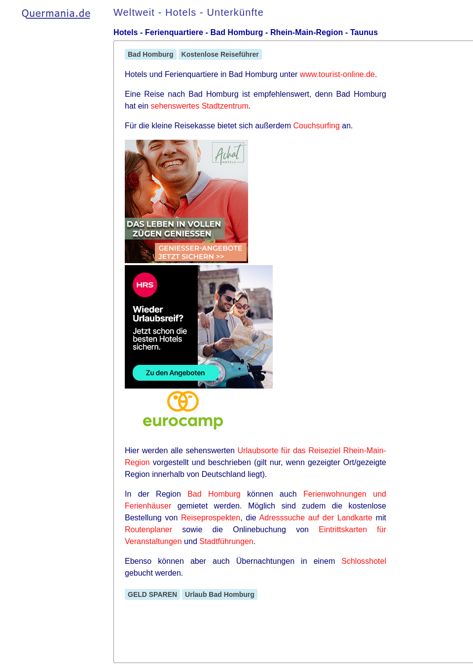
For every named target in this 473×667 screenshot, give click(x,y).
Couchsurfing (316, 125)
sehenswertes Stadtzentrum (199, 106)
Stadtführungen (226, 541)
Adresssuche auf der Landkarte (315, 517)
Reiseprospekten (210, 517)
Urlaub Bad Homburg (220, 594)
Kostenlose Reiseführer (220, 54)
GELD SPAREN (152, 594)
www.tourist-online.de (337, 74)
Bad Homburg (151, 54)
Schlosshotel (363, 561)
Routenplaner (148, 529)
